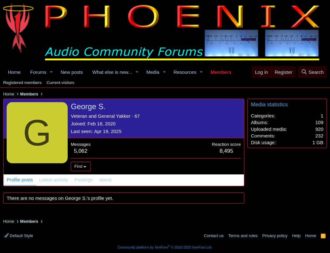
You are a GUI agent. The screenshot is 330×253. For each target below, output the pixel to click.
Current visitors (60, 82)
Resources (184, 72)
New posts (72, 72)
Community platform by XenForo (165, 247)
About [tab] (105, 179)
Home (14, 72)
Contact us (214, 235)
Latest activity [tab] (53, 179)
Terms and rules (243, 235)
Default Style (18, 235)
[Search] (312, 72)
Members (221, 72)
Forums (38, 72)
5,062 (81, 151)
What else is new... (112, 72)
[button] (51, 72)
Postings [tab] (83, 179)
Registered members (22, 82)
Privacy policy (274, 235)
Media (152, 72)
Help (296, 235)
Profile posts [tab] (20, 179)
